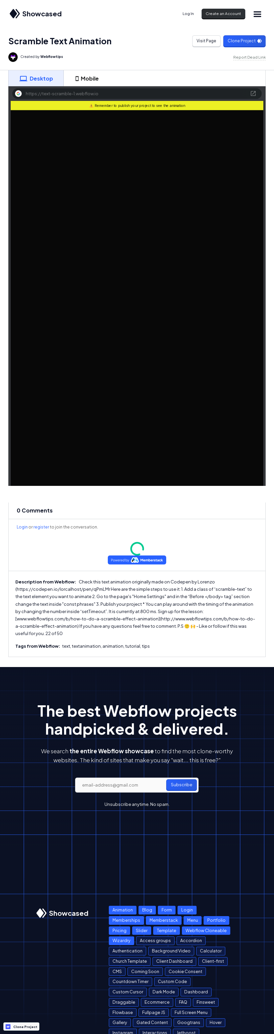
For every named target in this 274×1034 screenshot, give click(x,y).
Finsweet (206, 1002)
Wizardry (121, 940)
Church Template (129, 961)
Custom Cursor (127, 991)
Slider (142, 930)
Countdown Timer (130, 981)
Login (22, 526)
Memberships (126, 920)
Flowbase (122, 1012)
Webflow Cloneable (206, 930)
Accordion (191, 940)
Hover (216, 1022)
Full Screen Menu (191, 1012)
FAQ (183, 1002)
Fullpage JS (153, 1012)
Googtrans (188, 1022)
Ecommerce (157, 1002)
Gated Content (152, 1022)
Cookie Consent (185, 971)
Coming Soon (145, 971)
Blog (147, 909)
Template (166, 930)
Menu (192, 920)
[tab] (36, 78)
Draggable (123, 1002)
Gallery (119, 1022)
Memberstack (164, 920)
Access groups (155, 940)
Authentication (127, 950)
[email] (137, 785)
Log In (188, 13)
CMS (117, 971)
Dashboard (196, 991)
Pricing (119, 930)
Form (167, 909)
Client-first (213, 961)
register (41, 526)
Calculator (211, 950)
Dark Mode (164, 991)
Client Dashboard (174, 961)
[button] (257, 14)
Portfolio (216, 920)
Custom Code (172, 981)
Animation (122, 909)
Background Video (171, 950)
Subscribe (181, 784)
